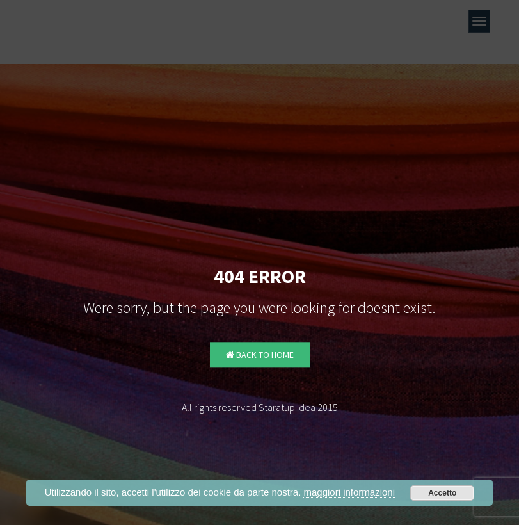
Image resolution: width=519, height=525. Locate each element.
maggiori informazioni (349, 492)
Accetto (442, 493)
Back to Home (260, 355)
